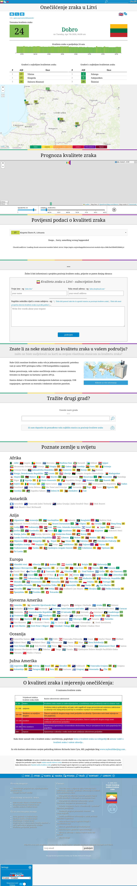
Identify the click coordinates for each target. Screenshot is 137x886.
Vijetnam (105, 577)
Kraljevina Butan (63, 564)
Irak (48, 557)
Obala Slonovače (48, 510)
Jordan (17, 560)
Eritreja (38, 496)
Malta (71, 608)
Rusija (88, 615)
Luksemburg (33, 608)
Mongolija (36, 570)
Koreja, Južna (20, 564)
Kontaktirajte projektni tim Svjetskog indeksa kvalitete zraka (29, 819)
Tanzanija (74, 517)
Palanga (94, 74)
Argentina (18, 695)
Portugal (106, 611)
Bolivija (33, 695)
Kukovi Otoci (18, 672)
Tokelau (44, 679)
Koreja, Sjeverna (40, 564)
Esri (8, 148)
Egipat (103, 493)
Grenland (96, 642)
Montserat (61, 649)
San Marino (105, 615)
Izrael (88, 557)
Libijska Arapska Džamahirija (87, 503)
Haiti (33, 645)
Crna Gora (78, 597)
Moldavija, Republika (110, 608)
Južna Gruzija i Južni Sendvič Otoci (71, 533)
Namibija (119, 506)
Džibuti (91, 493)
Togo (87, 517)
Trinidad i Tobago (62, 655)
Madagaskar (112, 503)
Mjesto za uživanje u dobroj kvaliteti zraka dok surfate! (75, 863)
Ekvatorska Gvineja (21, 496)
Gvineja (105, 496)
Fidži (53, 669)
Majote (17, 506)
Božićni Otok (103, 550)
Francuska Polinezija (70, 669)
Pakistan (84, 570)
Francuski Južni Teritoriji (37, 533)
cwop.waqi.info (62, 843)
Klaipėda (32, 78)
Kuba (14, 649)
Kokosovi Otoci (113, 560)
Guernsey (118, 601)
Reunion (90, 510)
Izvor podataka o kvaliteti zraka (25, 846)
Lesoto (51, 503)
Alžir (14, 493)
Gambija (79, 496)
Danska (95, 597)
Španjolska (19, 622)
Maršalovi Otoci (36, 672)
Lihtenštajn (118, 604)
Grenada (82, 642)
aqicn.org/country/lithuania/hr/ (23, 18)
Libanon (63, 567)
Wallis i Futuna (32, 682)
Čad (82, 520)
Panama (93, 649)
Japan (102, 557)
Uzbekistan (87, 577)
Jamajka (62, 645)
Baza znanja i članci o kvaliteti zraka (27, 832)
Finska (33, 601)
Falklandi (78, 695)
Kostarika (114, 645)
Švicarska (54, 622)
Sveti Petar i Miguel (38, 656)
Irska (16, 604)
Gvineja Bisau (18, 500)
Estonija (111, 597)
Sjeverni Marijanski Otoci (23, 679)
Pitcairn (87, 676)
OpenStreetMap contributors (108, 204)
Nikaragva (77, 648)
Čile (105, 699)
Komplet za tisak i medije (22, 822)
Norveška (73, 611)
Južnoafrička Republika (43, 499)
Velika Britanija (113, 618)
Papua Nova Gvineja (69, 676)
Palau (52, 676)
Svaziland (16, 517)
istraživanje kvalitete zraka (25, 827)
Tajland (86, 574)
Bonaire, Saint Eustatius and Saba (66, 638)
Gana (92, 496)
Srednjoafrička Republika (102, 513)
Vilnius (31, 74)
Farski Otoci (17, 601)
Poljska (90, 611)
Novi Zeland (19, 675)
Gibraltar (68, 601)
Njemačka (55, 611)
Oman (68, 570)
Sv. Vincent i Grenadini (77, 652)
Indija (16, 557)
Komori (97, 500)
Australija (39, 668)
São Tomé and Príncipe (54, 517)
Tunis (97, 517)
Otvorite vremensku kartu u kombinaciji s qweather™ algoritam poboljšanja (78, 837)
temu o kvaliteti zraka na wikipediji (90, 769)
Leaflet (3, 146)
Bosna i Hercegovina (23, 597)
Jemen (116, 557)
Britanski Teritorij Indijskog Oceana (28, 553)
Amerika (18, 635)
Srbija (51, 618)
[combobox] (68, 232)
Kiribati (117, 669)
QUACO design (64, 867)
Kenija (84, 499)
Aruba (99, 635)
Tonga (56, 679)
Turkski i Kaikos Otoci (87, 656)
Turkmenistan (18, 578)
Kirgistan (96, 560)
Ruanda (106, 510)
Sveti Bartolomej (101, 652)
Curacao (121, 638)
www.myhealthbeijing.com (112, 779)
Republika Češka (48, 615)
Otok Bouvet (97, 533)
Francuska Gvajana (99, 695)
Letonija (99, 604)
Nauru (68, 672)
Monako (17, 611)
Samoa (121, 676)
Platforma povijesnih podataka (25, 857)
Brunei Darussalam (61, 553)
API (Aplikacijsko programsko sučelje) (27, 855)
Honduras (47, 645)
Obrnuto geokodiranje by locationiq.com (74, 856)
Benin (36, 493)
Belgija (85, 594)
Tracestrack (132, 204)
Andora (52, 594)
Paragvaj (36, 699)
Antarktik (16, 533)
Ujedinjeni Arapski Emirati (60, 577)
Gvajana (119, 695)
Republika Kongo (71, 510)
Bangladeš (85, 550)
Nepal (53, 570)
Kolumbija (18, 699)
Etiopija (52, 496)
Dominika (16, 642)
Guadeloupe (113, 642)
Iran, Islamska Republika (67, 557)
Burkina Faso (64, 493)
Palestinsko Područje (106, 570)
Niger (14, 510)
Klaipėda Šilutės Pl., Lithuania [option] (27, 232)
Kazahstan (67, 560)
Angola (25, 493)
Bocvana (49, 493)
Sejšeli (17, 513)
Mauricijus (88, 506)
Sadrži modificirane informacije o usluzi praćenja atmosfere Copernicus (76, 847)
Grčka (102, 601)
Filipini (82, 553)
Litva (16, 608)
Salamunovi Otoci (105, 676)
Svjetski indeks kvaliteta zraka (41, 795)
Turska (35, 577)
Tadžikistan (68, 574)
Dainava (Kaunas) (36, 81)
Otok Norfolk (38, 676)
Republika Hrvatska (23, 615)
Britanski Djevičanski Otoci (99, 638)
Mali (41, 506)
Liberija (65, 503)
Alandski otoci (18, 594)
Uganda (110, 517)
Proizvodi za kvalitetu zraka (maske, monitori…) (31, 853)
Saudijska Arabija (20, 574)
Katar (50, 560)
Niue (78, 672)
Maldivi (92, 567)
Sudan (122, 513)
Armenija (33, 550)
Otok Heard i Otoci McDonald (25, 537)
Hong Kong (116, 553)
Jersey (74, 604)
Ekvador (63, 695)
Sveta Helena (32, 517)
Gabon (66, 496)
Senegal (32, 513)
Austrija (68, 594)
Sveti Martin (17, 656)
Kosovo (85, 604)
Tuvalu (67, 679)
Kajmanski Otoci (79, 645)
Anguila (63, 635)
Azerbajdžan (53, 550)
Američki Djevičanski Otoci (41, 635)
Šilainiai (95, 81)
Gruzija (98, 553)
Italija (61, 604)
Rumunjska (71, 615)
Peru (52, 699)
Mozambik (105, 506)
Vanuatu (16, 682)
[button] (3, 87)
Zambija (17, 520)
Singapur (39, 574)
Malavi (30, 506)
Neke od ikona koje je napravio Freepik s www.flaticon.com (73, 852)
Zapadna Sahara (36, 520)
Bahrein (69, 550)
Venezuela (92, 699)
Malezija (109, 567)
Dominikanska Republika (40, 642)
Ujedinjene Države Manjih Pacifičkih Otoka (96, 679)
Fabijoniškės (96, 78)
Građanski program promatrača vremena (74, 841)
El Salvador (66, 642)
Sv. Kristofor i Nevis (38, 652)
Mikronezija (54, 672)
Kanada (97, 645)
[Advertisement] (68, 451)
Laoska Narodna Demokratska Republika (33, 567)
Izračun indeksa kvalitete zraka (25, 848)
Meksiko (45, 648)
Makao (77, 567)
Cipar (62, 597)
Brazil (47, 695)
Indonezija (34, 557)
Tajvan (102, 574)
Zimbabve (71, 520)
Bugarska (46, 597)
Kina (83, 560)
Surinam (65, 699)
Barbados (16, 638)
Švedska (36, 622)
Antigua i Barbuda (80, 635)
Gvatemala (19, 645)
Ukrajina (92, 618)
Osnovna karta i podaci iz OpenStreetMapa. (75, 859)
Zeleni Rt (55, 520)
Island (30, 604)
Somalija (64, 513)
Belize (29, 638)
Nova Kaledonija (95, 672)
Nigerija (28, 510)
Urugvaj (78, 699)
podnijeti (88, 878)
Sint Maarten (18, 652)
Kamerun (67, 499)
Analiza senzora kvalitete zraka (25, 836)
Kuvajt (84, 564)
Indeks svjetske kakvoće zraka (52, 792)
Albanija (36, 594)
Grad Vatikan (86, 601)
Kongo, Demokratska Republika (26, 503)
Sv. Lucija (57, 652)
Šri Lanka (18, 581)
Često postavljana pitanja (24, 841)
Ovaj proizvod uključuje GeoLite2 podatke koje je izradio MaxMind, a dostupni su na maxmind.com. (76, 826)
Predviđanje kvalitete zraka (23, 851)
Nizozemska (36, 611)
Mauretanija (70, 506)
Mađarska (87, 608)
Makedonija (53, 608)
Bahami (112, 635)
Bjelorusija (102, 594)
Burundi (79, 493)
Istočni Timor (102, 669)
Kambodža (34, 560)
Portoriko (106, 649)
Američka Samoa (20, 669)
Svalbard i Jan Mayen (71, 618)
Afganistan (17, 550)
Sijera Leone (49, 513)
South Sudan (79, 513)
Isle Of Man (46, 604)
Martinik (28, 648)
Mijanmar (18, 570)
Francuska (50, 601)
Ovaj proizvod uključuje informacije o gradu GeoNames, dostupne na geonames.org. (74, 832)
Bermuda (41, 638)
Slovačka (18, 618)
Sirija (53, 574)
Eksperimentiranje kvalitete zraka (26, 834)
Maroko (53, 506)
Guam (88, 669)
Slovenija (35, 618)
